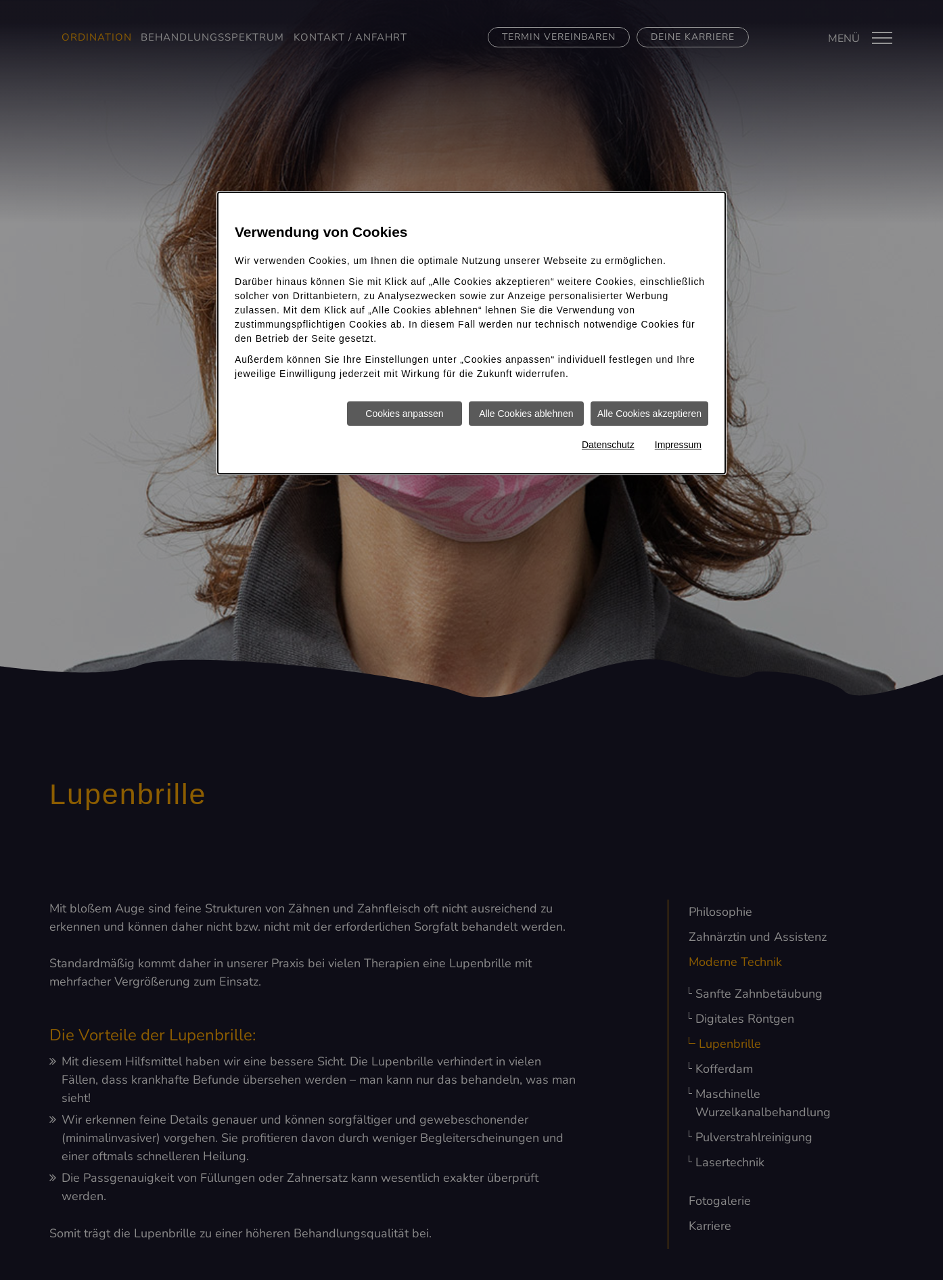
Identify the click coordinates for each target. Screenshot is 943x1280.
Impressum (678, 444)
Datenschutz (608, 444)
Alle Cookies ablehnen (526, 413)
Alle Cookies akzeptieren (649, 413)
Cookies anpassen (404, 413)
